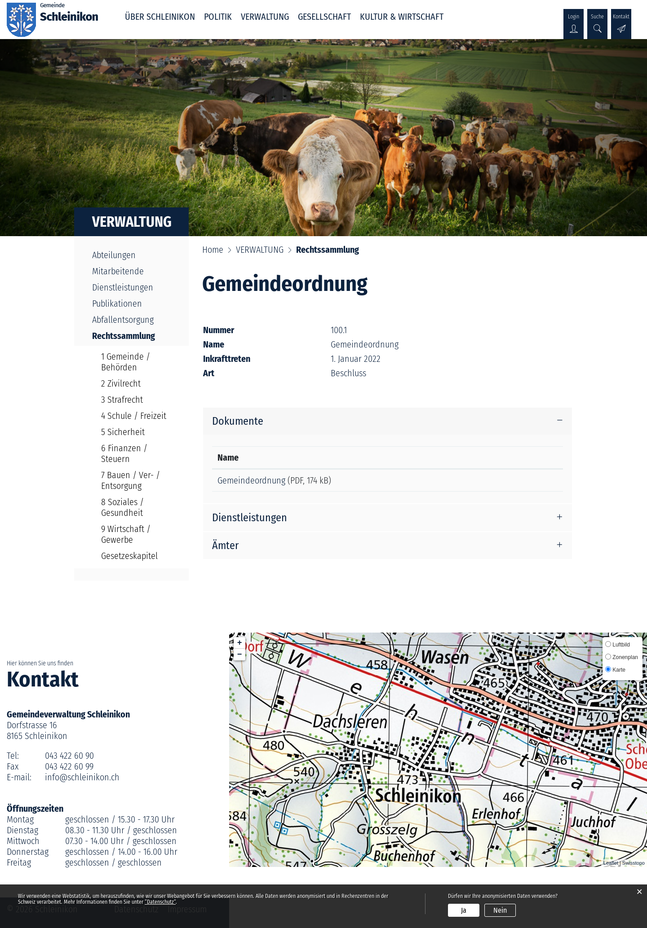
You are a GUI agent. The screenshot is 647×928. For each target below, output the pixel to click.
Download (513, 482)
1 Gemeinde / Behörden (125, 362)
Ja (463, 910)
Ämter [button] (225, 548)
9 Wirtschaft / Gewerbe (126, 534)
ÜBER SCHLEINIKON (160, 16)
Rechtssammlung (136, 335)
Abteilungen (114, 255)
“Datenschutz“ (160, 902)
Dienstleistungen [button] (249, 521)
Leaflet (610, 863)
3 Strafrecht (122, 399)
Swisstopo (633, 863)
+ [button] (239, 643)
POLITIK (218, 16)
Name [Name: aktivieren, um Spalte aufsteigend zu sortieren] (228, 457)
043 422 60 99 (69, 766)
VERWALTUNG (265, 16)
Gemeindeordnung (251, 480)
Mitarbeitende (118, 271)
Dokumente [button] (237, 421)
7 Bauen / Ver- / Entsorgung (130, 480)
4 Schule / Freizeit (133, 415)
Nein (500, 910)
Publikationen (117, 303)
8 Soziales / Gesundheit (122, 507)
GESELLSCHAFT (324, 16)
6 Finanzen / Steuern (124, 453)
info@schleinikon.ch (82, 777)
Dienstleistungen (122, 287)
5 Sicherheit (123, 432)
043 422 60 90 (69, 755)
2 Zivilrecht (121, 383)
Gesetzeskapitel (129, 555)
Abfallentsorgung (123, 319)
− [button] (239, 654)
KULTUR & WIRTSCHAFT (401, 16)
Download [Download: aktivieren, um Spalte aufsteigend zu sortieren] (488, 457)
